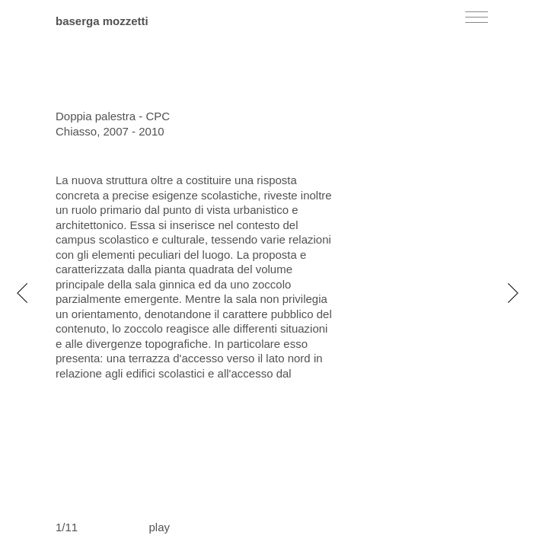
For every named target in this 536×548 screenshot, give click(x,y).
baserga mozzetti (102, 20)
